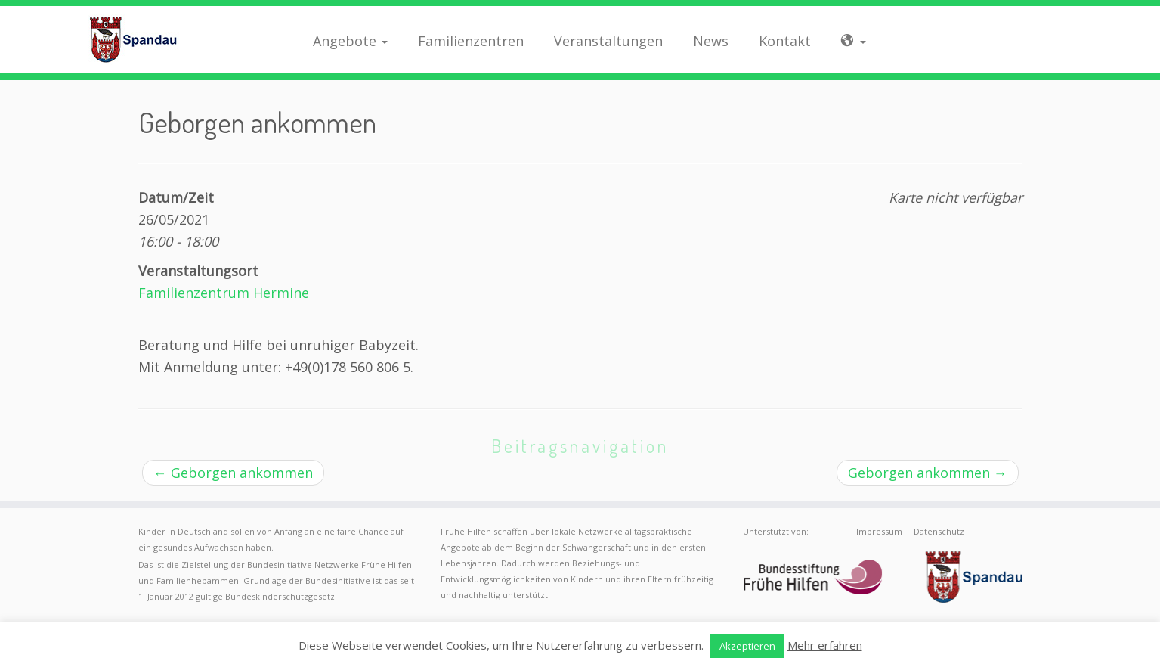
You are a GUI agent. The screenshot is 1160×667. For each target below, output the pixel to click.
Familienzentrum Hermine (223, 293)
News (710, 41)
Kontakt (785, 41)
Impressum (879, 531)
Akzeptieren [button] (747, 646)
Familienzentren (471, 41)
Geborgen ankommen (233, 473)
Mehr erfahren (824, 645)
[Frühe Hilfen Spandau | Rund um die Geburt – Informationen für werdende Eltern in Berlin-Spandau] (134, 39)
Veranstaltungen (608, 41)
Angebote (350, 41)
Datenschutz (939, 531)
